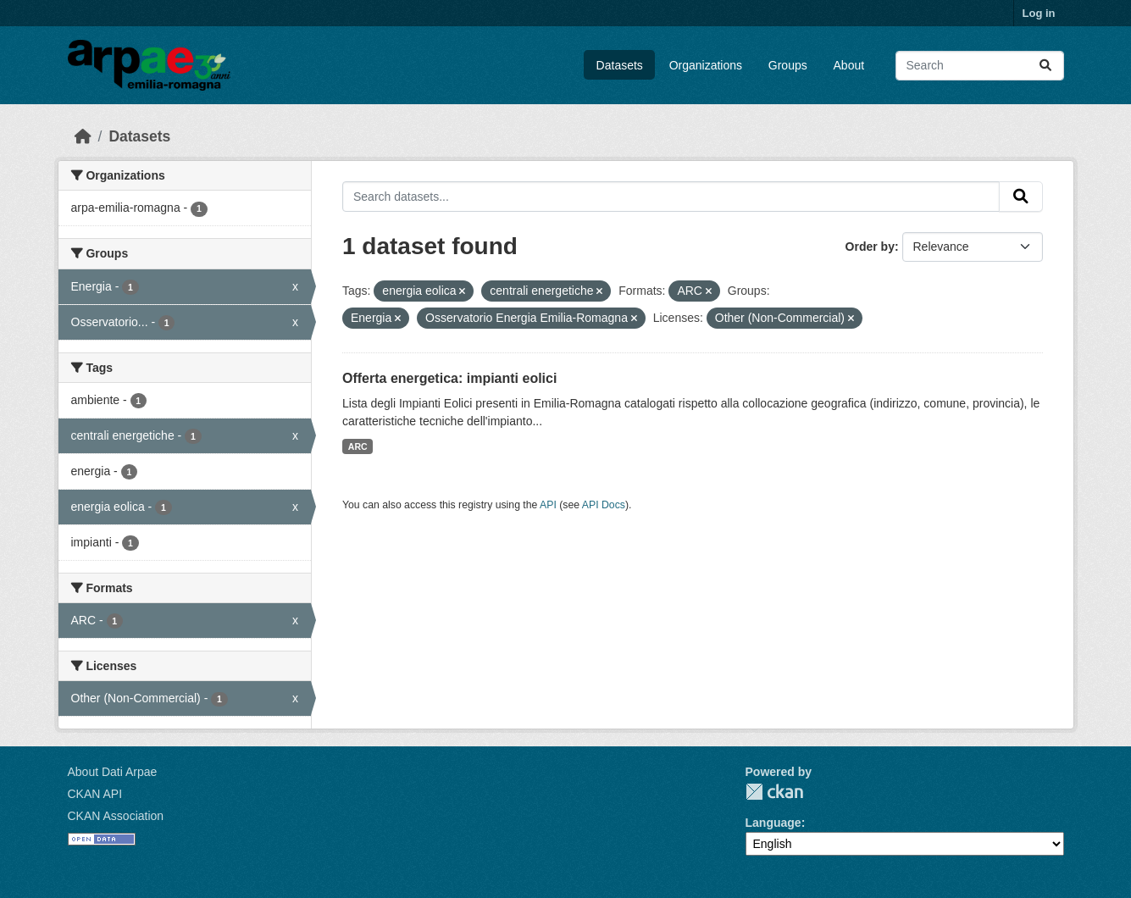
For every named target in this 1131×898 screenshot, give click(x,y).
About (849, 65)
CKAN (774, 792)
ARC (358, 446)
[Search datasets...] (979, 65)
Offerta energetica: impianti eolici (449, 378)
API (548, 505)
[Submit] (1045, 65)
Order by (870, 246)
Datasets (619, 65)
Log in (1039, 13)
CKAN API (95, 794)
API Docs (603, 505)
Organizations (705, 65)
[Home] (83, 136)
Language (773, 822)
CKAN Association (116, 816)
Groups (787, 65)
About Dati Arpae (113, 772)
